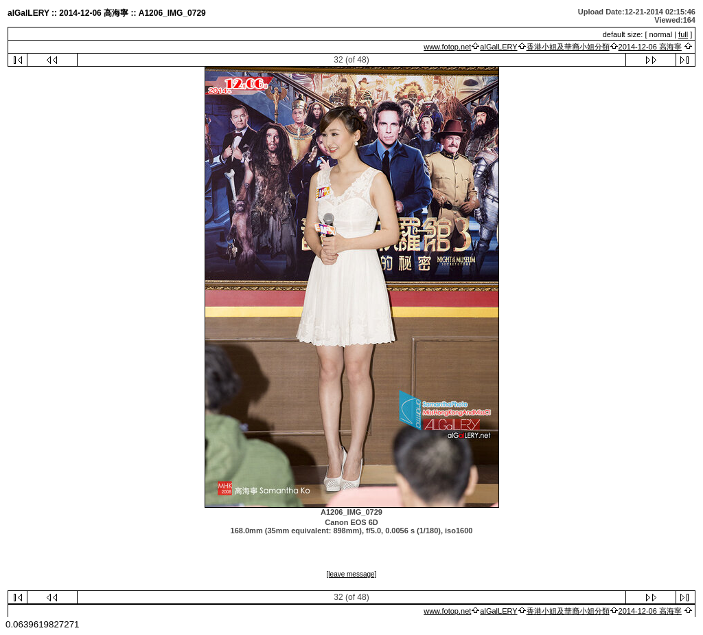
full (683, 34)
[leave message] (352, 574)
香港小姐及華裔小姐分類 (568, 47)
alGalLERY (498, 47)
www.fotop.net (447, 47)
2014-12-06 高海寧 (650, 47)
